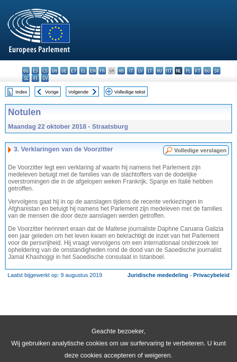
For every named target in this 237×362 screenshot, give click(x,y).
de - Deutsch (64, 70)
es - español (35, 70)
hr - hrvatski (121, 70)
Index (21, 92)
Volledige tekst (129, 92)
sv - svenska (45, 78)
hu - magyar (159, 70)
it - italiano (131, 70)
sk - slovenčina (216, 70)
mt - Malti (169, 70)
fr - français (102, 70)
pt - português (197, 70)
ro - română (207, 70)
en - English (92, 70)
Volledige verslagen (200, 150)
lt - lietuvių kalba (150, 70)
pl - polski (188, 70)
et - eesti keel (73, 70)
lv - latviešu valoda (140, 70)
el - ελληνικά (83, 70)
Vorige (52, 92)
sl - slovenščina (26, 78)
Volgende (78, 92)
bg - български (26, 70)
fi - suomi (35, 78)
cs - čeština (45, 70)
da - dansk (54, 70)
